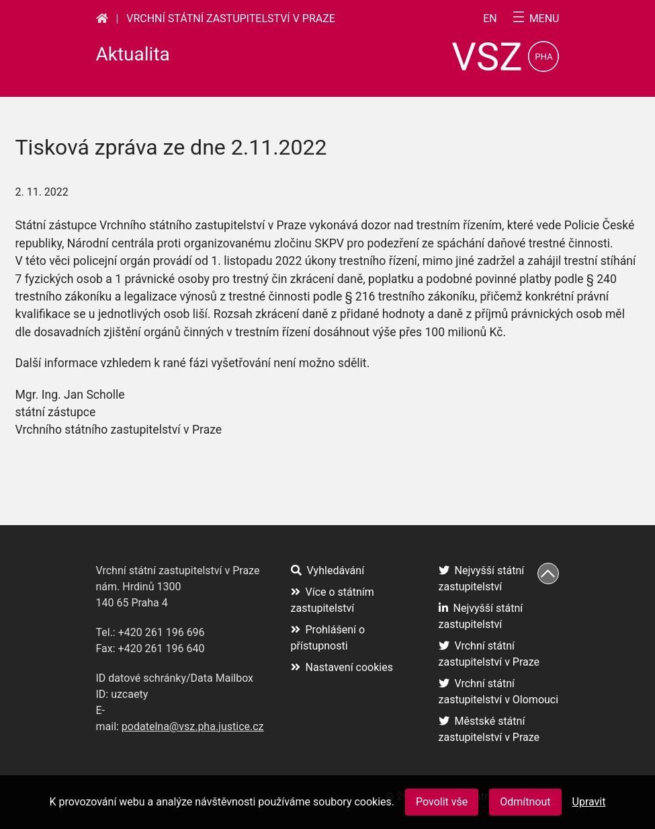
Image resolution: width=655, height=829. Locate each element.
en (490, 18)
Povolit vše (442, 801)
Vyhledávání (328, 570)
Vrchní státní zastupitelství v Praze (230, 18)
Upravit (589, 801)
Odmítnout (525, 801)
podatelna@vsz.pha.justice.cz (193, 726)
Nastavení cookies (342, 667)
